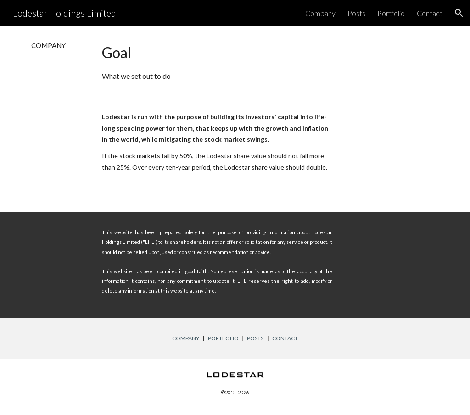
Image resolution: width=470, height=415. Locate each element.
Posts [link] (356, 13)
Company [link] (320, 13)
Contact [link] (429, 13)
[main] (58, 46)
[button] (459, 13)
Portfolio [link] (391, 13)
